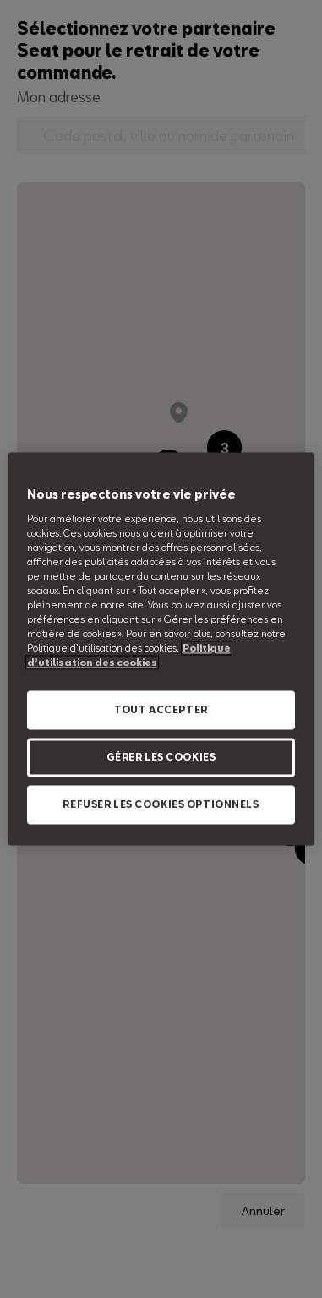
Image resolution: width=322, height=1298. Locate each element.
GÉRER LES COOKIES (161, 757)
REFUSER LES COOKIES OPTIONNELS (161, 804)
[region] (161, 648)
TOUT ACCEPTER (160, 710)
